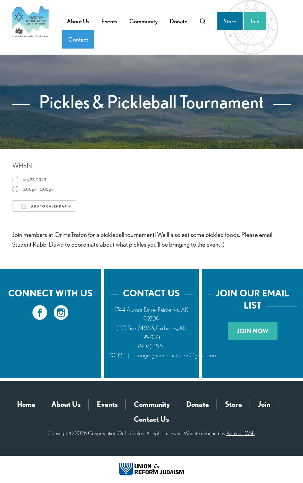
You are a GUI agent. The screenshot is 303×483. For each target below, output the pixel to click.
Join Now (252, 331)
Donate (179, 21)
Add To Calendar (44, 206)
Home (26, 404)
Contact (78, 39)
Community (143, 21)
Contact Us (151, 419)
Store (230, 21)
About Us (78, 21)
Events (109, 21)
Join (255, 21)
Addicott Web (240, 433)
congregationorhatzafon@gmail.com (176, 355)
